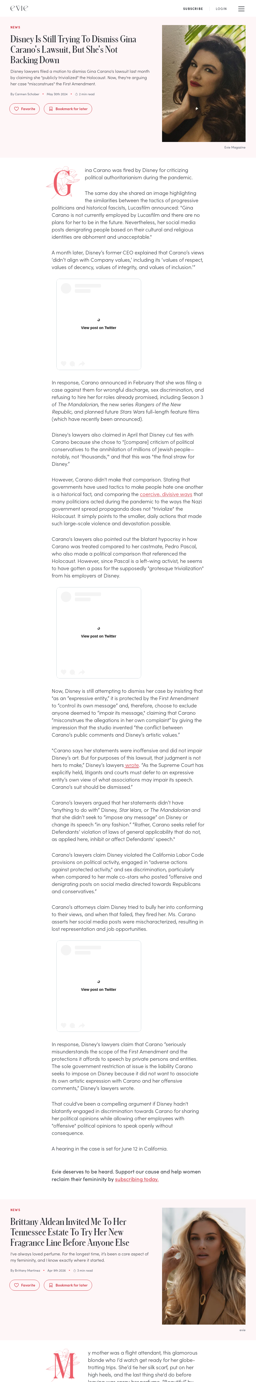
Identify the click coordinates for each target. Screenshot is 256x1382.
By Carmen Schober (24, 94)
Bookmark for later (68, 108)
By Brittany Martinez (25, 1270)
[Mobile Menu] (241, 8)
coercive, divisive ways (166, 493)
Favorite (24, 108)
